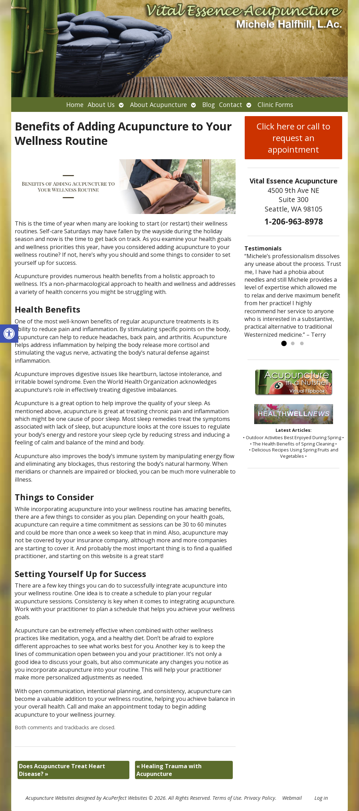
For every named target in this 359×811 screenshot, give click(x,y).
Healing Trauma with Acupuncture (169, 770)
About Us (101, 104)
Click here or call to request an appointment (293, 137)
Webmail (292, 798)
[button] (9, 333)
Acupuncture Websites (50, 798)
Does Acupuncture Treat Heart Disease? (62, 770)
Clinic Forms (275, 104)
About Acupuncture (158, 104)
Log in (321, 798)
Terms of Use (226, 798)
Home (74, 104)
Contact (230, 104)
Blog (208, 104)
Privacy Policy (259, 798)
